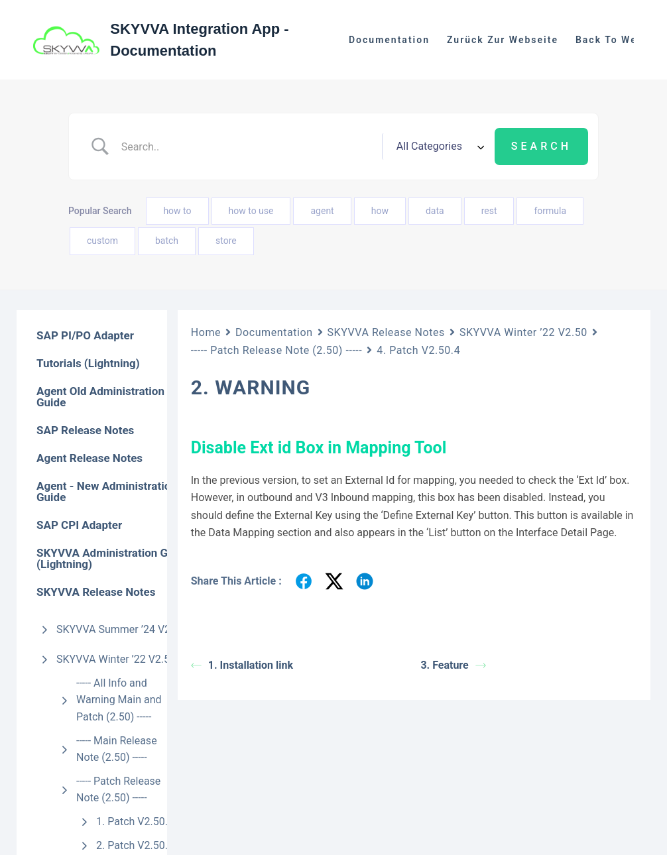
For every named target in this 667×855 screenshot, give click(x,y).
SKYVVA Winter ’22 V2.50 (116, 659)
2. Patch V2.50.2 (135, 845)
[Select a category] (438, 146)
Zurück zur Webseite (502, 39)
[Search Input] (246, 146)
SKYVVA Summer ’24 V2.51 (120, 629)
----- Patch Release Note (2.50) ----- (118, 790)
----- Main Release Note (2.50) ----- (116, 749)
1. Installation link (242, 665)
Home (206, 332)
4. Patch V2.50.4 (418, 350)
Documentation (389, 39)
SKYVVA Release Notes (386, 332)
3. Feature (452, 665)
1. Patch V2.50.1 (135, 821)
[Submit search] (541, 146)
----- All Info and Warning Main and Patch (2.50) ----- (119, 700)
